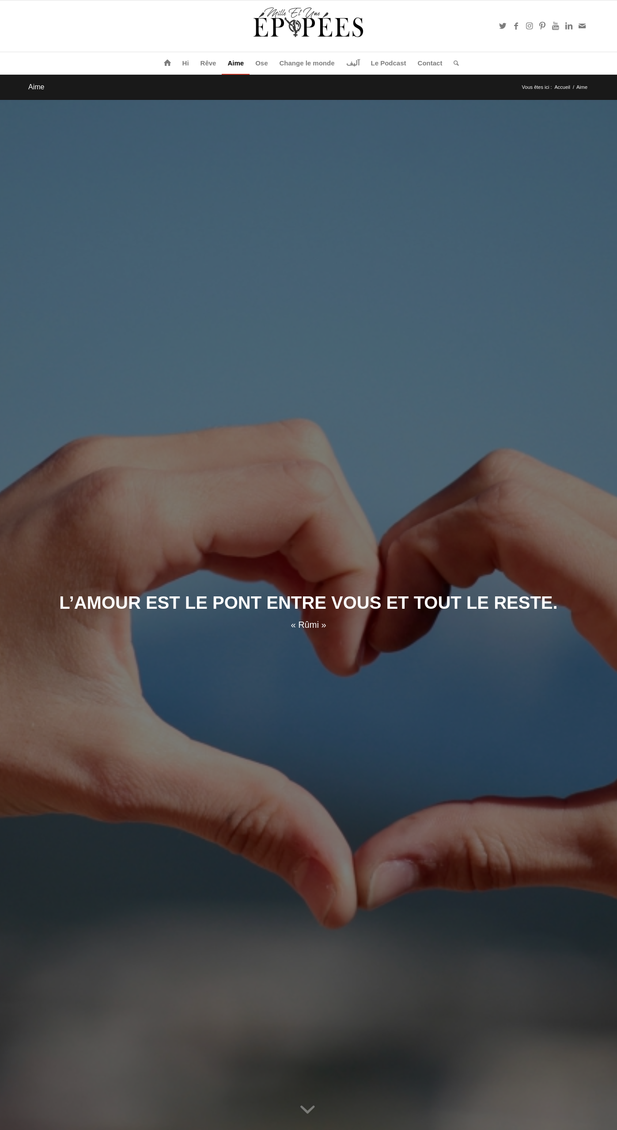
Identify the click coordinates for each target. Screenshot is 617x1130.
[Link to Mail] (582, 26)
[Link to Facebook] (515, 26)
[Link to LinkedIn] (568, 26)
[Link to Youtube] (555, 26)
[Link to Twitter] (502, 26)
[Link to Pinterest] (542, 26)
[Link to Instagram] (529, 26)
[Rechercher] (453, 63)
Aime (36, 87)
